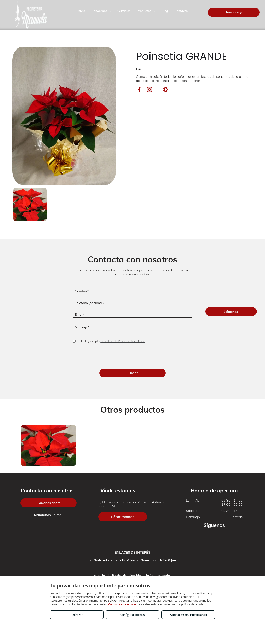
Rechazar (76, 615)
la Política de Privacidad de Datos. (122, 341)
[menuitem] (81, 11)
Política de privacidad (127, 575)
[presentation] (104, 356)
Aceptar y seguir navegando (188, 615)
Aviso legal (101, 575)
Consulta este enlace (122, 604)
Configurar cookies (132, 615)
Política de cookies (158, 575)
